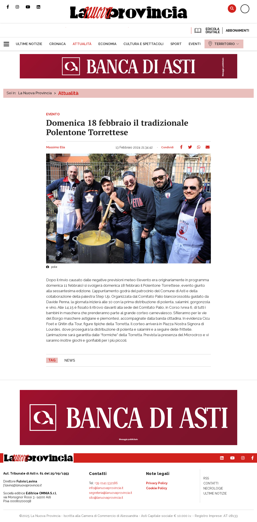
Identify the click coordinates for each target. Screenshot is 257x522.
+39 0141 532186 (106, 483)
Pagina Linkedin (42, 7)
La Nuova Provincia (35, 93)
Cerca (232, 8)
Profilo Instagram (21, 7)
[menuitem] (29, 44)
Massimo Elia (55, 147)
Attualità (68, 93)
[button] (8, 42)
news (69, 360)
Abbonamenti (237, 30)
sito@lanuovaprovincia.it (106, 497)
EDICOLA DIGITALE (207, 30)
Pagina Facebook (11, 7)
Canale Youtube (31, 7)
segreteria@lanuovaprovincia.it (110, 493)
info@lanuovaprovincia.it (106, 488)
